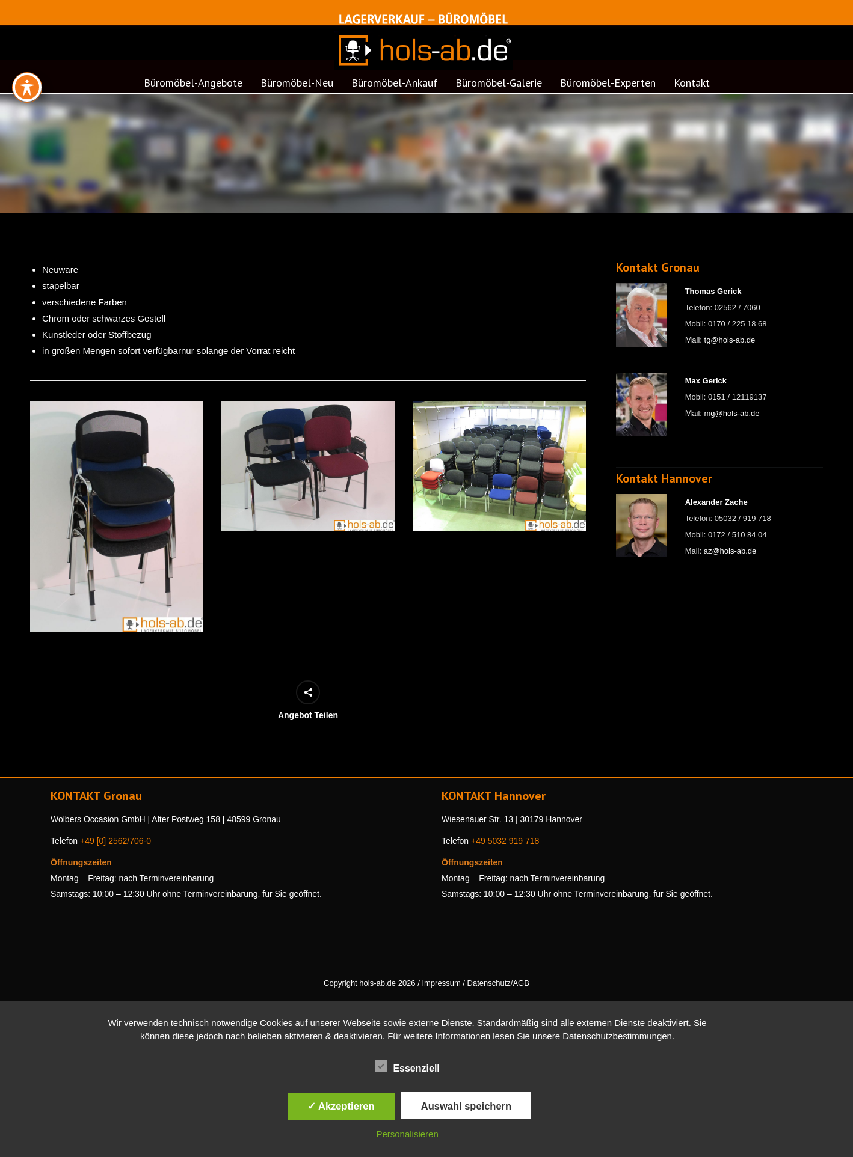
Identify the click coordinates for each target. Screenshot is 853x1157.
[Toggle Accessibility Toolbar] (27, 54)
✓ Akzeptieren (341, 1106)
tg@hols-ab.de (730, 339)
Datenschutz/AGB (498, 983)
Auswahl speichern (466, 1106)
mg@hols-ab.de (732, 413)
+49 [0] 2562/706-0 (115, 841)
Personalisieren (407, 1134)
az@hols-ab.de (730, 550)
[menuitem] (193, 86)
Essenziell (407, 1066)
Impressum (441, 983)
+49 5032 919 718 (505, 841)
